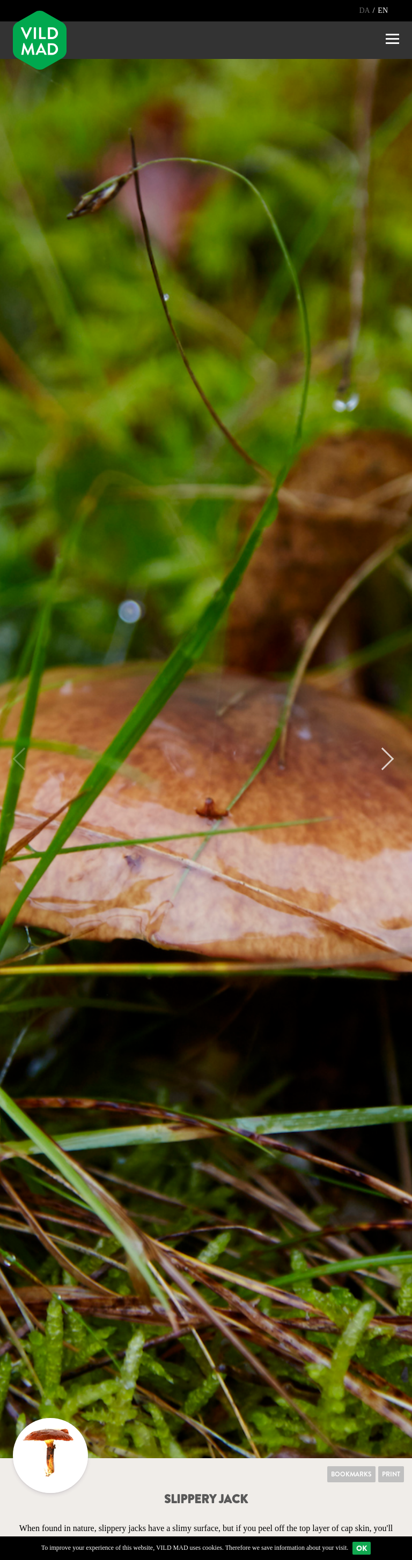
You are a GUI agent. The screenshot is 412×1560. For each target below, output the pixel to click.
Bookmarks (351, 1474)
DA (365, 10)
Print (391, 1474)
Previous (24, 758)
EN (383, 10)
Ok (361, 1548)
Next (382, 758)
